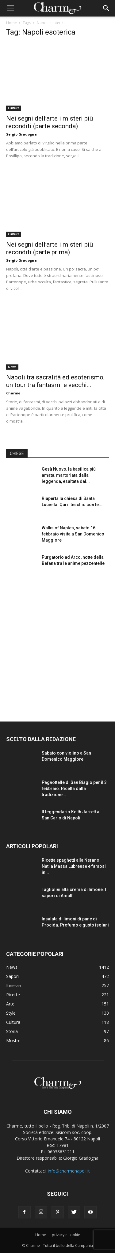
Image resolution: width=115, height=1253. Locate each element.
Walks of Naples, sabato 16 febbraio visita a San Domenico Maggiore (73, 534)
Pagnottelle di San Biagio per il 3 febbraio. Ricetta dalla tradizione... (74, 788)
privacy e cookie (66, 1234)
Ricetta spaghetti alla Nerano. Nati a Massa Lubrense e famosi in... (74, 866)
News (12, 367)
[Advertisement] (57, 642)
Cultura (13, 108)
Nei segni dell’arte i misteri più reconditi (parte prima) (49, 248)
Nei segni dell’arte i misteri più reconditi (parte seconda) (49, 122)
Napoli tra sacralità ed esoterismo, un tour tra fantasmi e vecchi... (55, 381)
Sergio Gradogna (21, 134)
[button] (106, 8)
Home (11, 22)
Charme (13, 393)
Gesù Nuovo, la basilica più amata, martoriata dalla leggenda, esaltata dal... (69, 475)
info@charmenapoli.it (69, 1171)
